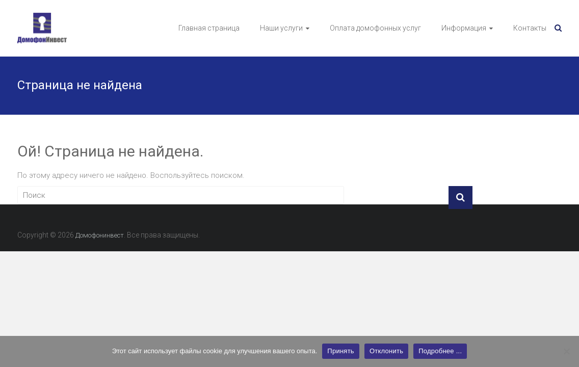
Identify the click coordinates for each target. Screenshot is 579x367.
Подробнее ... (440, 351)
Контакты (529, 28)
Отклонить (386, 351)
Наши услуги (281, 28)
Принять (340, 351)
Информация (463, 28)
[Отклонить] (566, 351)
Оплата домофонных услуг (375, 28)
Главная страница (209, 28)
